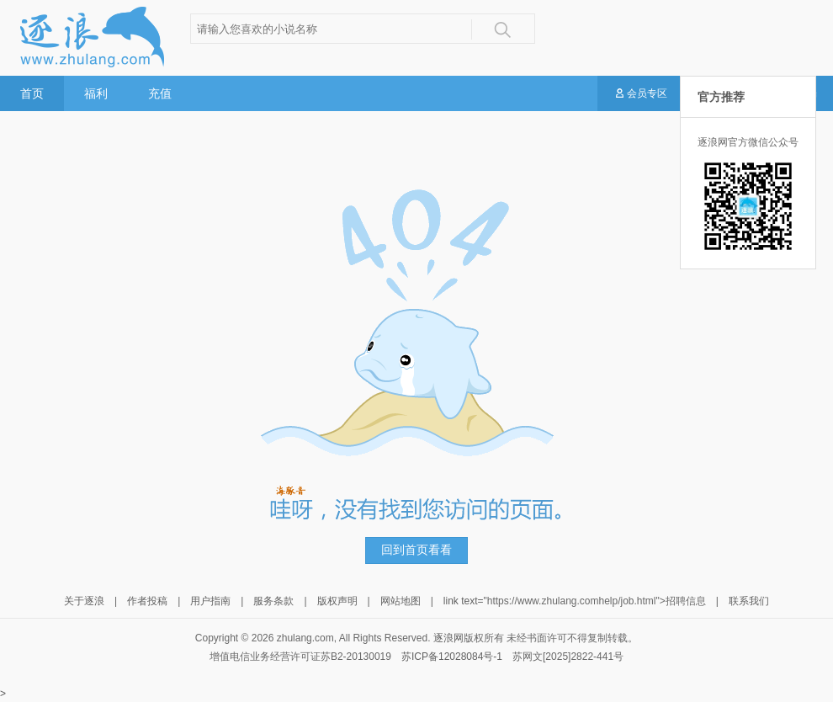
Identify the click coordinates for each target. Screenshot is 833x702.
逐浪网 (448, 638)
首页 (32, 93)
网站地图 (400, 601)
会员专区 (640, 94)
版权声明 (337, 601)
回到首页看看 (416, 550)
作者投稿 (147, 601)
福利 (96, 93)
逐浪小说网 (90, 37)
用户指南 (210, 601)
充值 (160, 93)
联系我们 (749, 601)
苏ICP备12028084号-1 (451, 656)
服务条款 (273, 601)
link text (460, 601)
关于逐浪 (84, 601)
